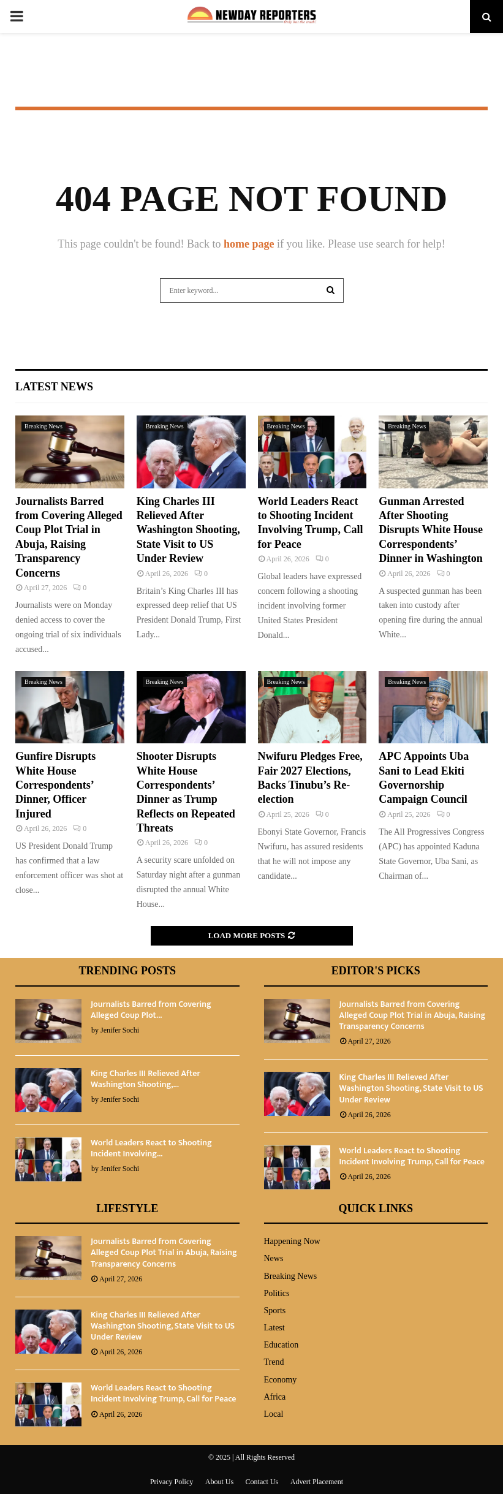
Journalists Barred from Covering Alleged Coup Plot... (151, 1009)
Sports (275, 1310)
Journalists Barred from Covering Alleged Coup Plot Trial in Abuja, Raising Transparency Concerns (412, 1015)
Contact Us (262, 1481)
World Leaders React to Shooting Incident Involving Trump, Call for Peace (412, 1156)
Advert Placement (316, 1481)
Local (274, 1414)
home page (249, 244)
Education (281, 1344)
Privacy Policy (171, 1481)
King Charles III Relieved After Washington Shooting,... (145, 1078)
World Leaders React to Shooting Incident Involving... (151, 1148)
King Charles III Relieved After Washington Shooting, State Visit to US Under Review (188, 530)
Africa (275, 1396)
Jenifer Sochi (119, 1030)
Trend (274, 1362)
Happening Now (292, 1241)
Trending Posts (127, 971)
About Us (219, 1481)
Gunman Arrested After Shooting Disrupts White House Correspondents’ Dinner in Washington (431, 530)
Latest (274, 1327)
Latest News (54, 387)
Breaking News (43, 426)
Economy (280, 1379)
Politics (277, 1293)
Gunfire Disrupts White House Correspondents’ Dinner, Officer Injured (55, 785)
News (274, 1258)
